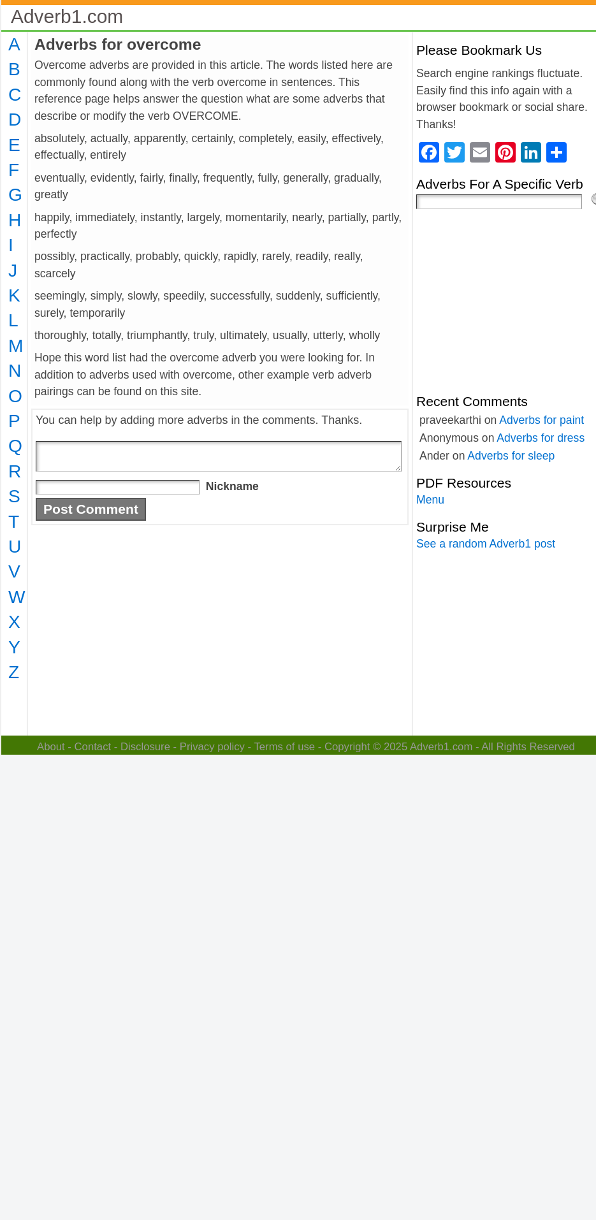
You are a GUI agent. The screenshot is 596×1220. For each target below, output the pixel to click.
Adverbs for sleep (511, 455)
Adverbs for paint (541, 420)
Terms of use (284, 747)
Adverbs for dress (541, 438)
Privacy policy (212, 747)
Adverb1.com (67, 16)
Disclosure (145, 747)
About (51, 747)
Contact (93, 747)
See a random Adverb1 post (485, 543)
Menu (430, 499)
